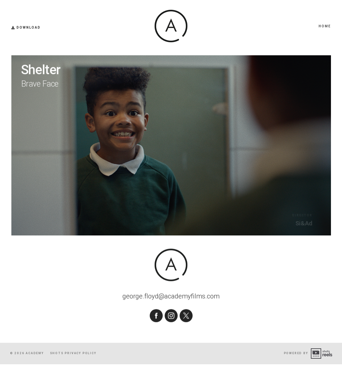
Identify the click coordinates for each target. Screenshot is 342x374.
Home (325, 26)
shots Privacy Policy (73, 363)
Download (26, 27)
